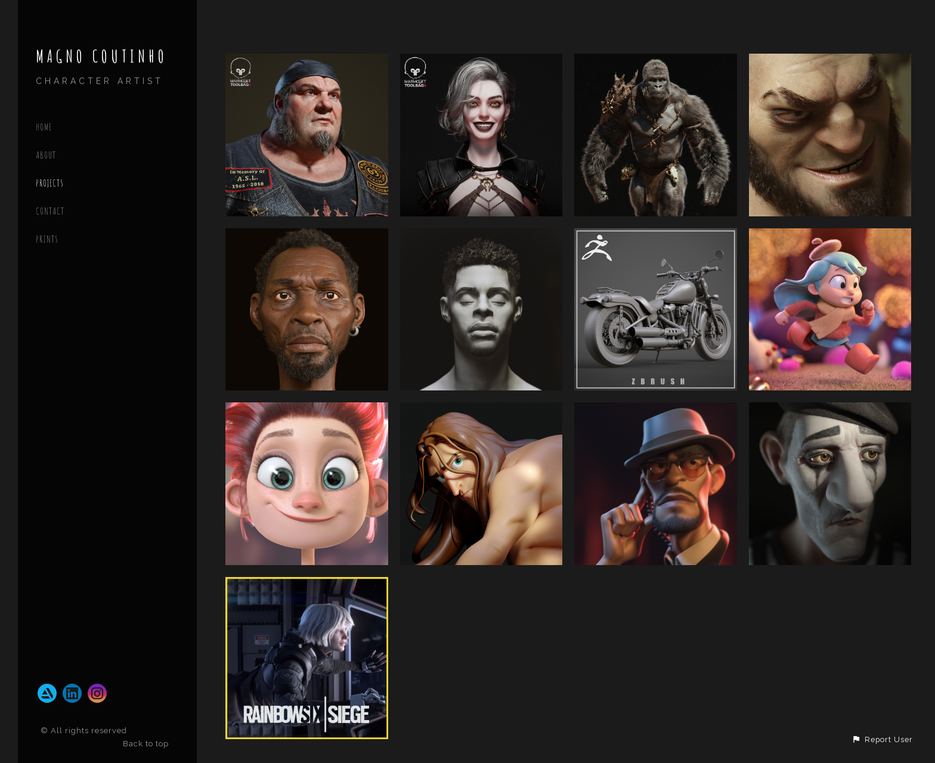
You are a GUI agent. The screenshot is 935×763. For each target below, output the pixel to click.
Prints (47, 239)
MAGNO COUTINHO (102, 56)
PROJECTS (50, 183)
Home (44, 127)
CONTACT (50, 211)
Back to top (147, 743)
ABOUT (46, 155)
